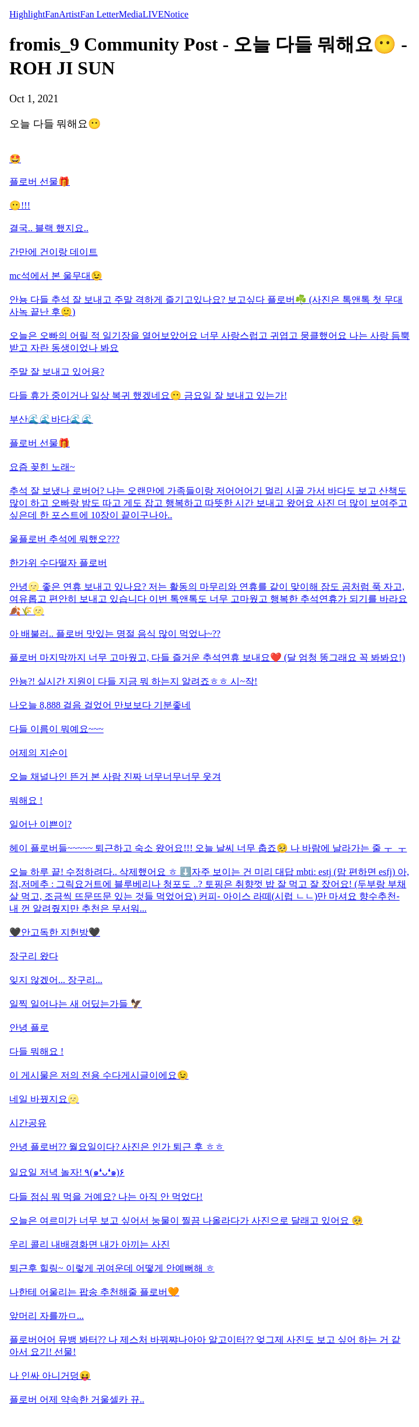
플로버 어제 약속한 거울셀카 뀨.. (76, 1399)
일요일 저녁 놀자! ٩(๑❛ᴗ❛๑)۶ (67, 1172)
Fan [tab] (52, 14)
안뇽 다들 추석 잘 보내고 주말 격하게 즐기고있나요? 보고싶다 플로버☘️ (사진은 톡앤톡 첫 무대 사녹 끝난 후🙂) (206, 306)
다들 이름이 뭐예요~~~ (56, 729)
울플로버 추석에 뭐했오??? (64, 539)
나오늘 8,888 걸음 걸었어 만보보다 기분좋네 (100, 705)
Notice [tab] (176, 14)
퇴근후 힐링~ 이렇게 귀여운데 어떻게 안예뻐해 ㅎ (112, 1268)
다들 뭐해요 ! (36, 1051)
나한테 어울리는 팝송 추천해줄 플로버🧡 (94, 1292)
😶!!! (19, 205)
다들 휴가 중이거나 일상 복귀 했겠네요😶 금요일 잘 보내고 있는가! (148, 395)
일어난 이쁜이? (40, 824)
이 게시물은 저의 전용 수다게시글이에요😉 (99, 1075)
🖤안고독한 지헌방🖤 (54, 932)
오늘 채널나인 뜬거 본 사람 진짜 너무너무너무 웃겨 (115, 776)
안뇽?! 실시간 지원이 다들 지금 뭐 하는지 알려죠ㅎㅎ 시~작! (133, 681)
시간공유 (28, 1123)
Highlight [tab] (27, 14)
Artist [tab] (69, 14)
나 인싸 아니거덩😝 (50, 1376)
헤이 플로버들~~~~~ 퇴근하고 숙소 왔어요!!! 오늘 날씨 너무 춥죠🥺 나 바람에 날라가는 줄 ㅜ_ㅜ (208, 848)
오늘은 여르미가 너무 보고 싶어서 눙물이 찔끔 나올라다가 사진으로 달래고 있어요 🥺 (186, 1220)
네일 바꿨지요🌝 (44, 1099)
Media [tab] (131, 14)
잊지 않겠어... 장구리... (55, 980)
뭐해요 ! (25, 800)
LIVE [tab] (153, 14)
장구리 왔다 (33, 956)
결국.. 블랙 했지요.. (48, 228)
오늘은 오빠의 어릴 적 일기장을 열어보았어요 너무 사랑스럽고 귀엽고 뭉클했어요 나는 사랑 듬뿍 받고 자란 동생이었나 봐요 (209, 342)
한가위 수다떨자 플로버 (58, 563)
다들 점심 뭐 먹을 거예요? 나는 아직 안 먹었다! (106, 1197)
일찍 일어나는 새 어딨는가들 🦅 (75, 1004)
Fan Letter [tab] (99, 14)
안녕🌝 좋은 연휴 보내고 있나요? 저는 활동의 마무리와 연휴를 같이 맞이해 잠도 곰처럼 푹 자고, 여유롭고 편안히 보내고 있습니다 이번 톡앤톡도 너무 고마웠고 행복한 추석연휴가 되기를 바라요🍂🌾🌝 (208, 599)
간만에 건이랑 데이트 (53, 252)
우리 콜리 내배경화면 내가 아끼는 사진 (89, 1244)
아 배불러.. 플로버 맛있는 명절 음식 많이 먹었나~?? (115, 634)
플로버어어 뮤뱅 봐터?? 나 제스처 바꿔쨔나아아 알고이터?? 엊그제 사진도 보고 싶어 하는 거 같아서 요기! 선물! (204, 1346)
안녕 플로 (29, 1027)
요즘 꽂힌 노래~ (42, 467)
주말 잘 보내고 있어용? (56, 372)
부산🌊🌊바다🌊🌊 (51, 419)
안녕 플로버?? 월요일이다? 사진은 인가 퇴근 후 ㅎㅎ (116, 1147)
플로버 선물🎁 (39, 182)
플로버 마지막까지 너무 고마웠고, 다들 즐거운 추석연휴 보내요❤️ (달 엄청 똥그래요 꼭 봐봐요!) (207, 657)
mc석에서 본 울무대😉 (55, 276)
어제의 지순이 (38, 753)
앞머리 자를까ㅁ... (46, 1316)
